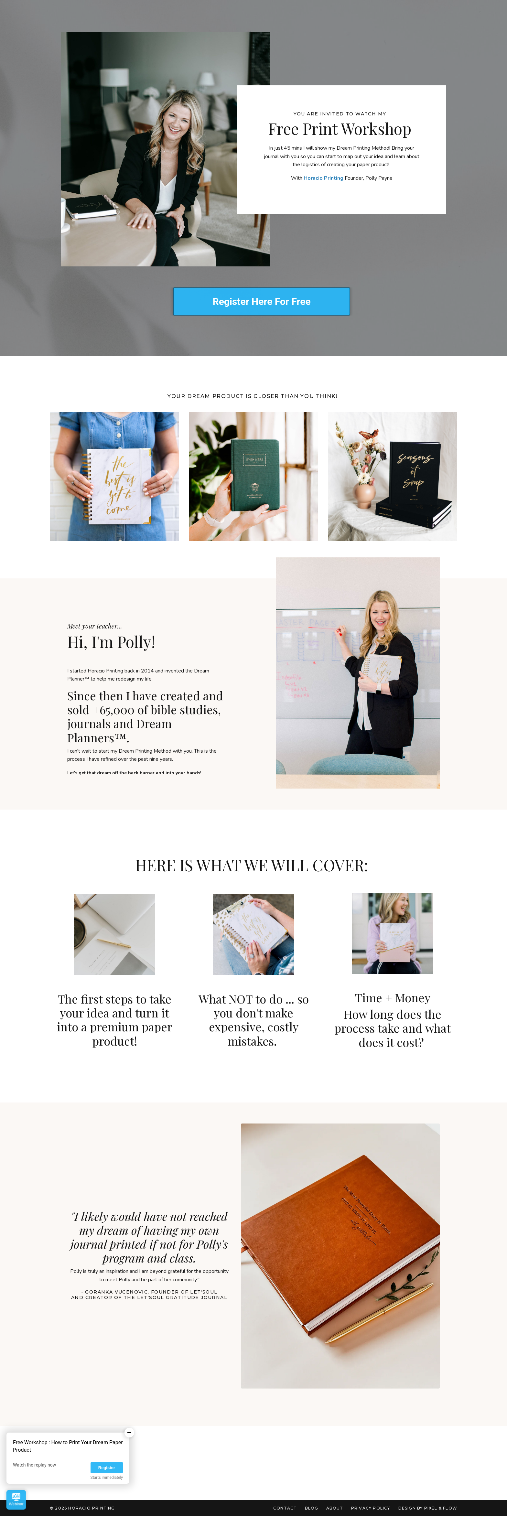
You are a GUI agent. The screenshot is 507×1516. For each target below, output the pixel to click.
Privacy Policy (370, 1508)
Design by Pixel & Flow (427, 1508)
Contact (285, 1508)
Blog (311, 1508)
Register (106, 1467)
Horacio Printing (323, 178)
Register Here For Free (261, 301)
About (334, 1508)
